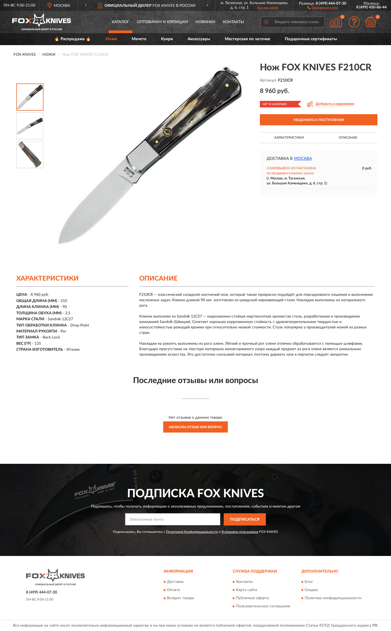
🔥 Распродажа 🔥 (72, 39)
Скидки (311, 590)
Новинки (205, 22)
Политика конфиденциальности (333, 598)
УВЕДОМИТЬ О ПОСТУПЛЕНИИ (318, 120)
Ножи (111, 39)
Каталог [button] (120, 22)
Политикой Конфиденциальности (192, 531)
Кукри (167, 39)
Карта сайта (246, 590)
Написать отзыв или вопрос (195, 427)
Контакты (233, 22)
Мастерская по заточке (247, 39)
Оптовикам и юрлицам (162, 22)
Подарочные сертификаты (311, 39)
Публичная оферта (252, 598)
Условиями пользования (239, 531)
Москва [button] (303, 159)
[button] (322, 7)
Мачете (139, 39)
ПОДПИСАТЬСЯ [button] (245, 519)
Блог (309, 582)
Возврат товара (180, 598)
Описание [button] (348, 137)
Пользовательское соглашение (263, 606)
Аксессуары (199, 39)
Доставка (175, 582)
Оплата (173, 590)
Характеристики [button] (289, 137)
